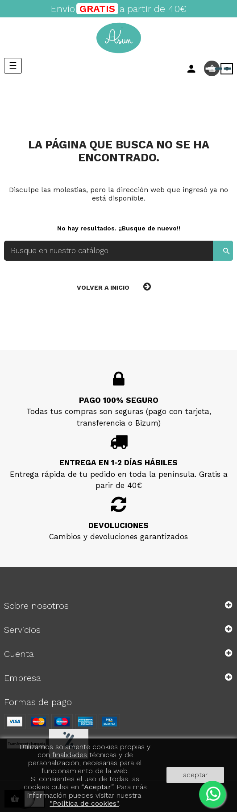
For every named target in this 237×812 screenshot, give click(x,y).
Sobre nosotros (36, 605)
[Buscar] (118, 251)
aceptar (195, 775)
